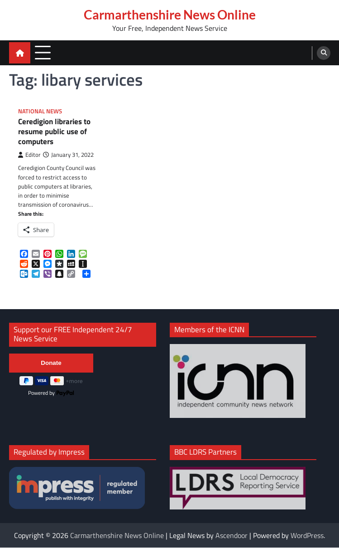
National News (40, 111)
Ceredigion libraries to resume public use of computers (54, 132)
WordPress (307, 535)
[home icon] (19, 52)
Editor (29, 155)
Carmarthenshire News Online (170, 14)
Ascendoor (231, 535)
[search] (323, 53)
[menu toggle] (43, 52)
